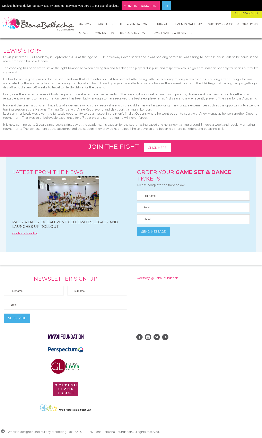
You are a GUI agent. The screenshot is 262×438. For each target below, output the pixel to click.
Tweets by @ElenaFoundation (156, 278)
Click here (157, 148)
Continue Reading (25, 233)
